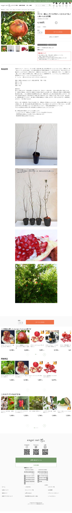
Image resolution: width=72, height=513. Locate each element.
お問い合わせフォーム (36, 460)
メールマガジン (52, 496)
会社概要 (50, 490)
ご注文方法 (27, 487)
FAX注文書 (35, 465)
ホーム (3, 487)
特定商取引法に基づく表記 (31, 496)
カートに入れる (58, 32)
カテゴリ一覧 (51, 487)
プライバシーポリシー (53, 493)
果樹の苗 (2, 9)
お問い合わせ (28, 493)
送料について (40, 49)
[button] (44, 354)
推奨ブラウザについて (7, 496)
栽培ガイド (4, 493)
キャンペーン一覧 (29, 490)
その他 (7, 9)
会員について (5, 490)
